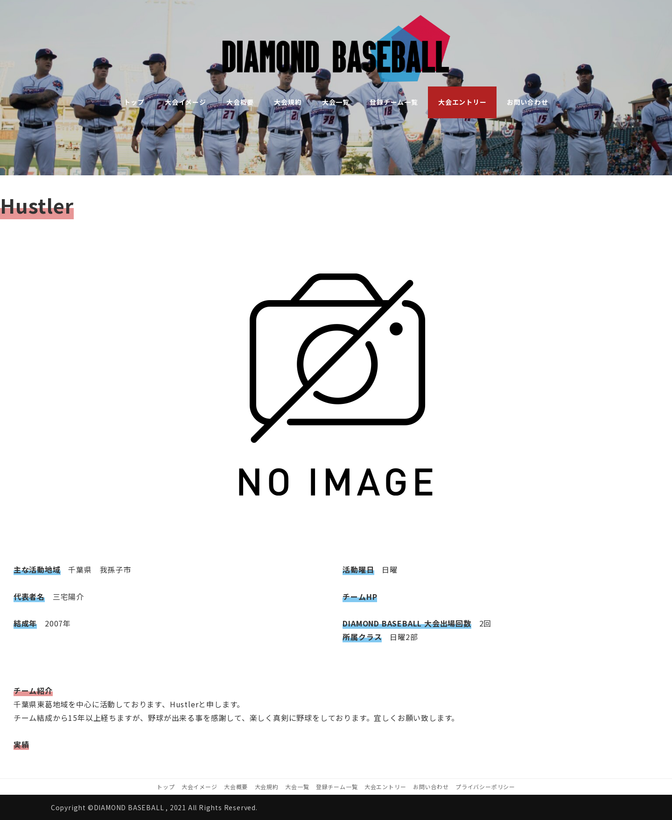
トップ (166, 787)
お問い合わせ (431, 787)
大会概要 (236, 787)
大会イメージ (199, 787)
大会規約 (267, 787)
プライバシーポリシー (485, 787)
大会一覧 (297, 787)
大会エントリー (385, 787)
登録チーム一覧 (337, 787)
